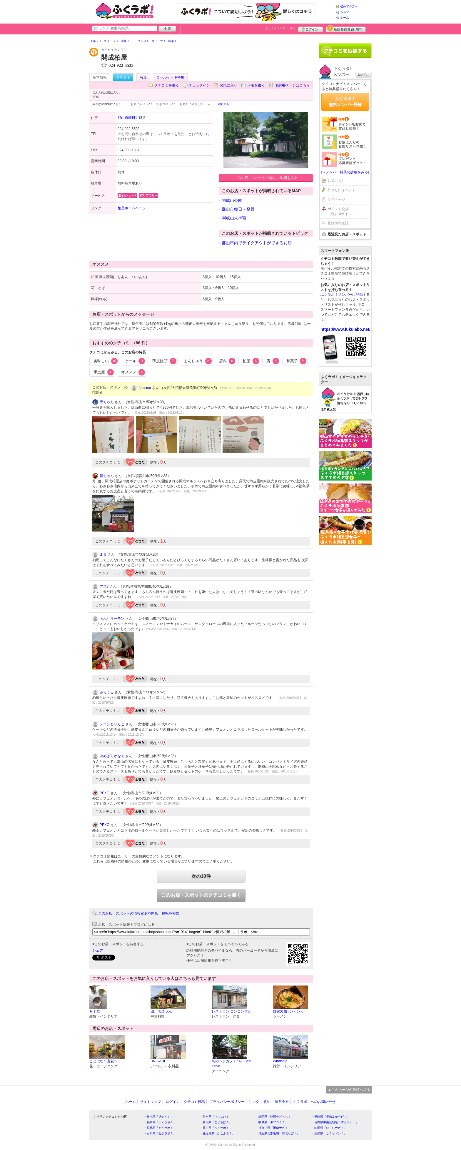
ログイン (310, 28)
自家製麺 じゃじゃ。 (289, 1011)
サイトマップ (150, 1102)
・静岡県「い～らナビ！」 (329, 1127)
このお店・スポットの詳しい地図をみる (266, 178)
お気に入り (228, 85)
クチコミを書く (166, 85)
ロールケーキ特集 (170, 77)
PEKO (104, 793)
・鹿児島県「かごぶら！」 (217, 1133)
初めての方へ (349, 6)
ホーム (344, 17)
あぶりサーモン (112, 618)
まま (103, 554)
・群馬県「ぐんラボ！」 (160, 1127)
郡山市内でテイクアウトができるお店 (257, 242)
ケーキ (135, 361)
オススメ (133, 372)
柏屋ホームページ (132, 208)
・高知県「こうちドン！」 (329, 1133)
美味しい (105, 361)
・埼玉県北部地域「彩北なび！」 (277, 1133)
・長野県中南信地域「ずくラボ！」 (334, 1122)
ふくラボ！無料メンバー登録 (345, 101)
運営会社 (282, 1102)
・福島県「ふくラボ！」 (160, 1122)
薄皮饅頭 (164, 361)
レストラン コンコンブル (231, 1011)
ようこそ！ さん (280, 28)
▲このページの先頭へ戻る (349, 1090)
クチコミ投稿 (194, 1102)
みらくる (107, 692)
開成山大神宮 (234, 217)
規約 (266, 1102)
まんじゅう (198, 361)
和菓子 (296, 361)
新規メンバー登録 (346, 28)
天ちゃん (107, 402)
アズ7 (104, 586)
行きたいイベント (342, 190)
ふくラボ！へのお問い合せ (314, 1102)
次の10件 (201, 876)
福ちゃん (107, 476)
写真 (143, 77)
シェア (97, 950)
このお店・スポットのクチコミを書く (201, 895)
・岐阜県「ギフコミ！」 (271, 1122)
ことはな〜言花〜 (103, 1061)
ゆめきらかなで (112, 756)
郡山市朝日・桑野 (238, 209)
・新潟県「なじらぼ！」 (216, 1122)
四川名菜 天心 (162, 1011)
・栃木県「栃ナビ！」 (158, 1116)
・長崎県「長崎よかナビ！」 (330, 1116)
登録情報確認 (338, 223)
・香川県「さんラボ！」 (216, 1127)
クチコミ (123, 77)
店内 (227, 361)
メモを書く (256, 85)
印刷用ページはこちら (292, 85)
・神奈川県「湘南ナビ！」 (273, 1127)
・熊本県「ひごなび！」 (216, 1116)
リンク (254, 1102)
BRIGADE (158, 1061)
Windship (280, 1061)
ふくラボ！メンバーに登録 (341, 295)
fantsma (144, 388)
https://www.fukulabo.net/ (345, 329)
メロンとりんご (112, 724)
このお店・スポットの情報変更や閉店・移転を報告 (138, 913)
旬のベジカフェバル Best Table (231, 1063)
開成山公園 (232, 200)
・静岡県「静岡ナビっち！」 (274, 1116)
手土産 (103, 372)
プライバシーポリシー (227, 1102)
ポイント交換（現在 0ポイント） (343, 211)
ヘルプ (344, 12)
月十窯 (94, 1011)
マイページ (336, 199)
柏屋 (251, 361)
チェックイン (199, 85)
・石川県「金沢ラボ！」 (160, 1133)
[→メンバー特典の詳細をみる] (345, 172)
